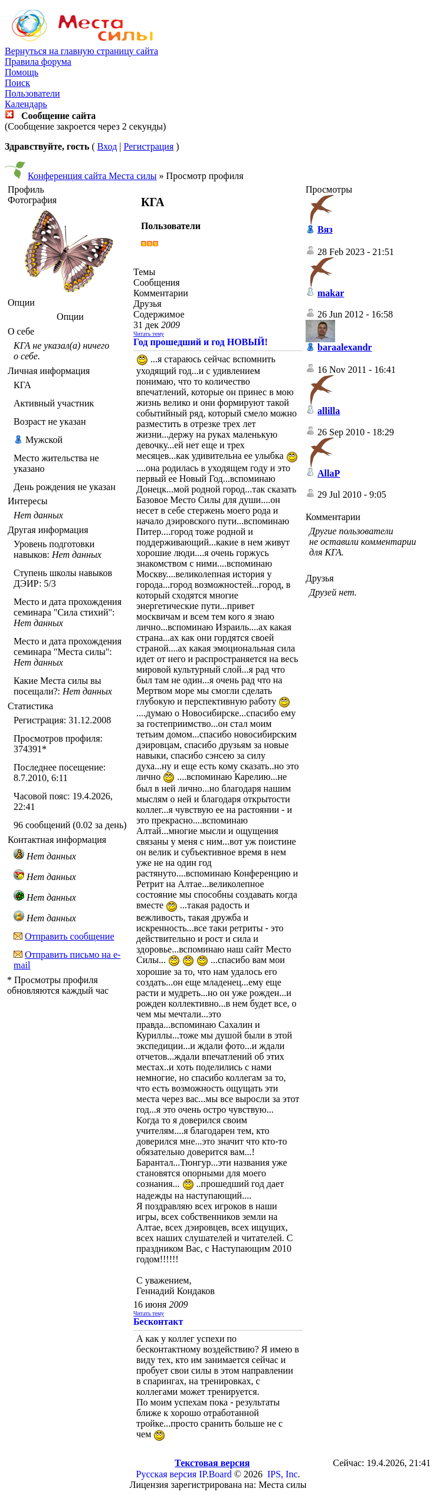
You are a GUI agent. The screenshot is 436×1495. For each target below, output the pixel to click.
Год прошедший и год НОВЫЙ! (200, 342)
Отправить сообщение (69, 936)
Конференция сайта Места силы (92, 176)
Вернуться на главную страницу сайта (81, 51)
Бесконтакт (158, 1322)
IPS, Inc (282, 1474)
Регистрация (148, 146)
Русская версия (166, 1474)
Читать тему (148, 333)
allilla (328, 411)
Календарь (26, 104)
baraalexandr (344, 347)
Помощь (21, 72)
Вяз (325, 229)
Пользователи (32, 93)
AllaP (328, 473)
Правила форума (38, 62)
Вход (107, 146)
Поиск (17, 83)
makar (330, 293)
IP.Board (215, 1474)
